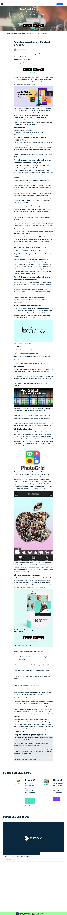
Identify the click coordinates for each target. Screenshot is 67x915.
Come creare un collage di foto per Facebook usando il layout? (31, 132)
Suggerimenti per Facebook (19, 33)
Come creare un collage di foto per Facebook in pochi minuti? (30, 135)
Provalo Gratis (31, 800)
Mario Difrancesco (22, 49)
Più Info (57, 799)
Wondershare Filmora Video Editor (31, 575)
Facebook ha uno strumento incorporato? (25, 130)
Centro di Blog (10, 33)
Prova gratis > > (33, 28)
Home (4, 33)
